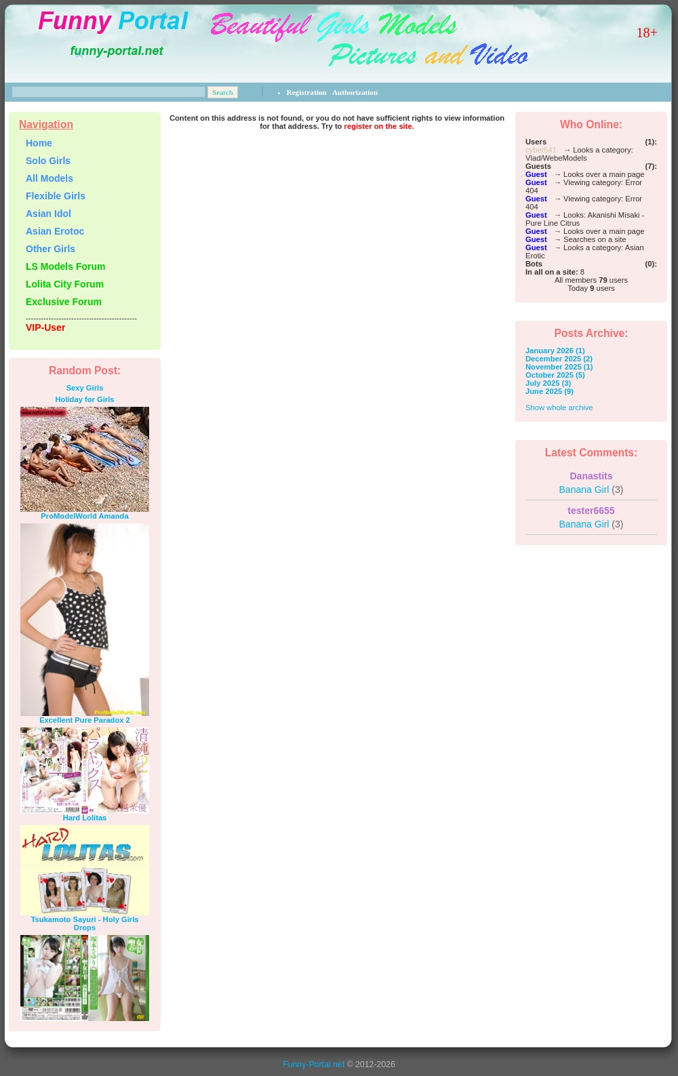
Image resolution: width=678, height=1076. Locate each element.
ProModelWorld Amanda (84, 516)
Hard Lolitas (85, 818)
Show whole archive (559, 407)
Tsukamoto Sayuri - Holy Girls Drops (85, 923)
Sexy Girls (85, 388)
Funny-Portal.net (313, 1064)
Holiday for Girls (84, 399)
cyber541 (541, 150)
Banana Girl (591, 489)
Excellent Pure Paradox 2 (84, 720)
